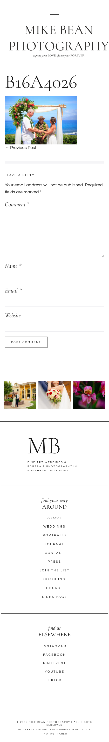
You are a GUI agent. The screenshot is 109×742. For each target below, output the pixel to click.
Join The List (54, 570)
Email (13, 290)
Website (13, 315)
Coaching (54, 579)
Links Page (54, 597)
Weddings (54, 526)
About (55, 518)
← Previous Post (20, 147)
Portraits (54, 535)
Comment (17, 204)
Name (13, 265)
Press (54, 561)
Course (54, 588)
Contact (54, 553)
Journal (54, 544)
